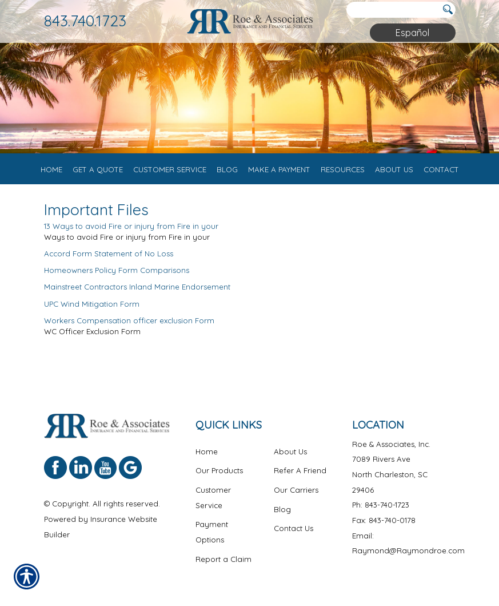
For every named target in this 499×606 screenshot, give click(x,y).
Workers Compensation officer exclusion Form (129, 326)
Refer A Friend (300, 477)
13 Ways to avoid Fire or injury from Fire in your (131, 232)
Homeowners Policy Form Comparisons (116, 277)
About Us (290, 457)
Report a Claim (223, 565)
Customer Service (213, 504)
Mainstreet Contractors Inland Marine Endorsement (137, 293)
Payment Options (211, 538)
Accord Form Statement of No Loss (108, 260)
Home (206, 457)
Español (412, 32)
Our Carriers (296, 496)
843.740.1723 (85, 20)
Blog (282, 515)
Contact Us (293, 535)
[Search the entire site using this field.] (392, 10)
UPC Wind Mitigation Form (91, 310)
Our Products (219, 477)
